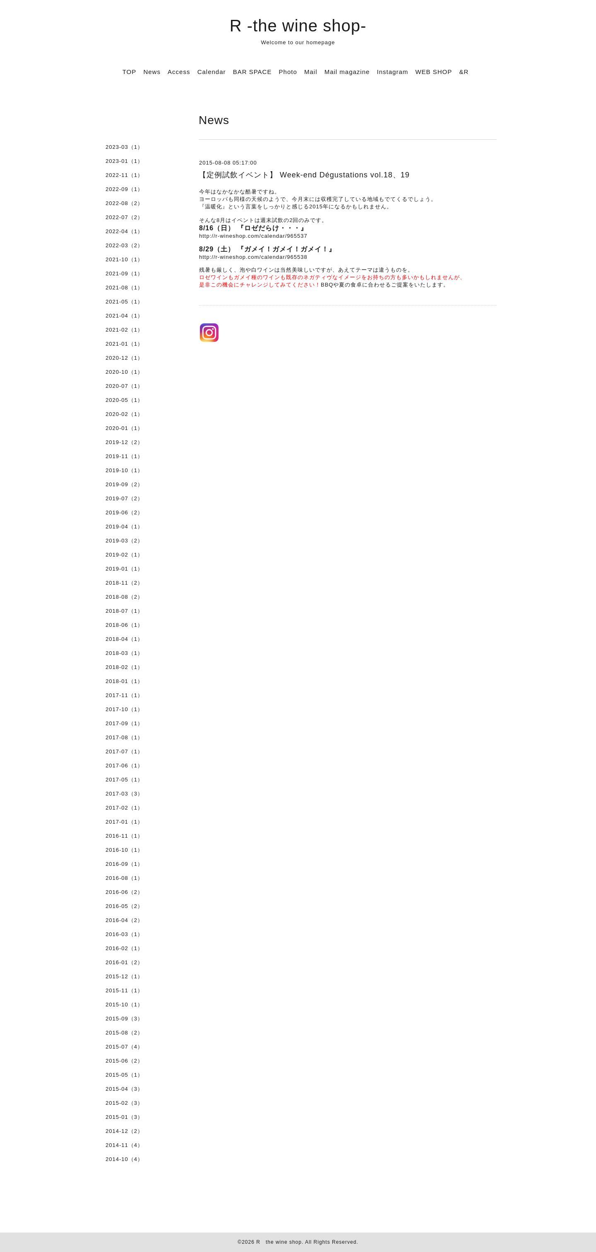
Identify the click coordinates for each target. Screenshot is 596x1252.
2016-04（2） (124, 920)
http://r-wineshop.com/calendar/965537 (253, 236)
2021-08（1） (124, 287)
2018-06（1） (124, 625)
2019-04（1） (124, 526)
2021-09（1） (124, 273)
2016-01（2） (124, 962)
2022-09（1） (124, 189)
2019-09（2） (124, 484)
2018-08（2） (124, 597)
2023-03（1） (124, 147)
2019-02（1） (124, 555)
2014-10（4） (124, 1159)
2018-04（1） (124, 639)
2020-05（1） (124, 400)
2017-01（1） (124, 822)
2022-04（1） (124, 231)
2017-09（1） (124, 723)
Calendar (211, 71)
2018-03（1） (124, 653)
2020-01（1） (124, 428)
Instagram (393, 71)
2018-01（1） (124, 681)
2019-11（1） (124, 456)
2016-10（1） (124, 850)
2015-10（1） (124, 1004)
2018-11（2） (124, 583)
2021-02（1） (124, 330)
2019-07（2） (124, 498)
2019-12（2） (124, 442)
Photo (288, 71)
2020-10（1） (124, 372)
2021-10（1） (124, 259)
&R (464, 71)
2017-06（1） (124, 765)
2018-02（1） (124, 667)
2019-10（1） (124, 470)
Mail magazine (347, 71)
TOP (130, 71)
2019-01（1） (124, 569)
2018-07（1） (124, 611)
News (152, 71)
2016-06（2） (124, 892)
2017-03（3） (124, 794)
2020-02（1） (124, 414)
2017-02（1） (124, 808)
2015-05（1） (124, 1075)
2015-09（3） (124, 1018)
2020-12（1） (124, 358)
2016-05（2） (124, 906)
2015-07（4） (124, 1047)
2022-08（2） (124, 203)
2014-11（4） (124, 1145)
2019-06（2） (124, 512)
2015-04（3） (124, 1089)
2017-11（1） (124, 695)
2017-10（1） (124, 709)
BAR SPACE (252, 71)
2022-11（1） (124, 175)
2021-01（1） (124, 344)
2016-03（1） (124, 934)
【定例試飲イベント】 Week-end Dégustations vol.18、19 (304, 175)
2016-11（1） (124, 836)
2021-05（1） (124, 302)
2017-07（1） (124, 751)
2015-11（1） (124, 990)
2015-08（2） (124, 1033)
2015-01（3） (124, 1117)
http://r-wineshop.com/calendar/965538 (253, 257)
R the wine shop (279, 1242)
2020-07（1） (124, 386)
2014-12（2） (124, 1131)
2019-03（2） (124, 541)
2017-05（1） (124, 780)
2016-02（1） (124, 948)
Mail (310, 71)
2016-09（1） (124, 864)
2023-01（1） (124, 161)
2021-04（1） (124, 316)
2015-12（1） (124, 976)
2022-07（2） (124, 217)
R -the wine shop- (298, 26)
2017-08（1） (124, 737)
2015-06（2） (124, 1061)
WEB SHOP (433, 71)
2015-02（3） (124, 1103)
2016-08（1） (124, 878)
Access (179, 71)
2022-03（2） (124, 245)
